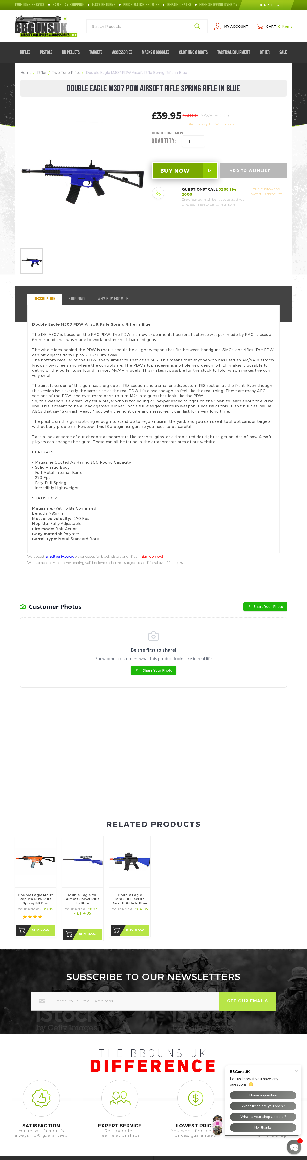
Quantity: (164, 141)
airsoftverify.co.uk (59, 556)
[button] (294, 1147)
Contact (122, 1137)
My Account (236, 26)
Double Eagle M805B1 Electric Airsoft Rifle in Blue (129, 828)
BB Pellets (73, 52)
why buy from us (113, 299)
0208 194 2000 (50, 1132)
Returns (178, 1137)
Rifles (27, 52)
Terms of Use (183, 1128)
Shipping (77, 299)
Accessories (124, 52)
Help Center (126, 1120)
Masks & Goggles (157, 52)
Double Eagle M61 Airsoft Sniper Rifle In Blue (83, 828)
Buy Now (40, 859)
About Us (179, 1120)
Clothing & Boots (195, 52)
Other (267, 52)
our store (266, 5)
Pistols (48, 52)
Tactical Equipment (235, 52)
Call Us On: (25, 1132)
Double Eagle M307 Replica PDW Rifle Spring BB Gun (35, 828)
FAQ (119, 1128)
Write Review (224, 124)
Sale (283, 52)
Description (45, 299)
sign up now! (152, 556)
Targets (98, 52)
